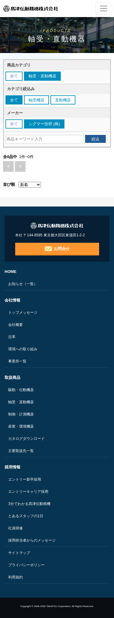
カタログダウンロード (26, 438)
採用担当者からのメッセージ (32, 540)
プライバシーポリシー (26, 565)
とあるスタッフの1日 (25, 516)
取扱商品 (12, 377)
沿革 (12, 337)
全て (14, 76)
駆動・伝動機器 (21, 390)
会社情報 (12, 300)
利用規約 (15, 577)
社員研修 (15, 528)
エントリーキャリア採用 (28, 491)
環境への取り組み (22, 349)
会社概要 (15, 325)
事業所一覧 (17, 361)
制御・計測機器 (21, 414)
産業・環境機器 (21, 426)
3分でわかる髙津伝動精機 (29, 504)
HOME (10, 271)
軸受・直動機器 (21, 402)
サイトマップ (19, 553)
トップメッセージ (22, 312)
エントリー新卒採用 (24, 479)
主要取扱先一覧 (21, 451)
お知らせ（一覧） (22, 284)
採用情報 (12, 467)
